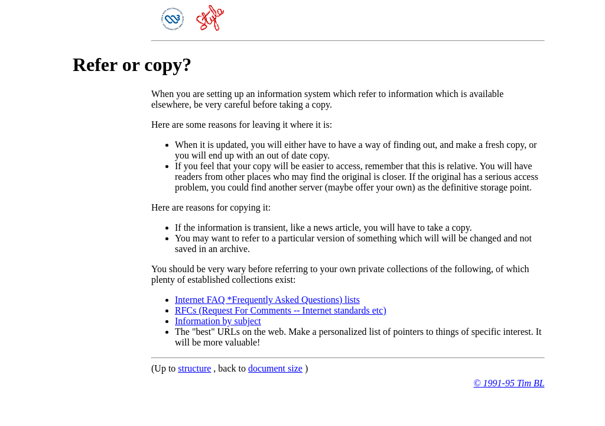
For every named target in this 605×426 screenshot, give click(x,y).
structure (194, 368)
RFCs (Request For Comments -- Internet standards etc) (280, 310)
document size (275, 368)
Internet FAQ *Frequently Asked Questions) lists (267, 300)
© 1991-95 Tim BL (508, 383)
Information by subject (218, 321)
